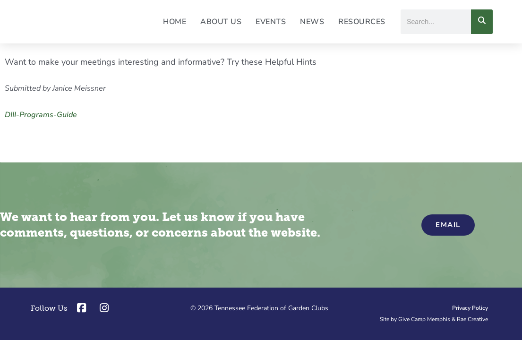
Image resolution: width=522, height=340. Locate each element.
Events (271, 22)
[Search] (482, 21)
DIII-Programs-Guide (41, 115)
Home (174, 22)
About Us (220, 22)
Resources (361, 22)
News (312, 22)
